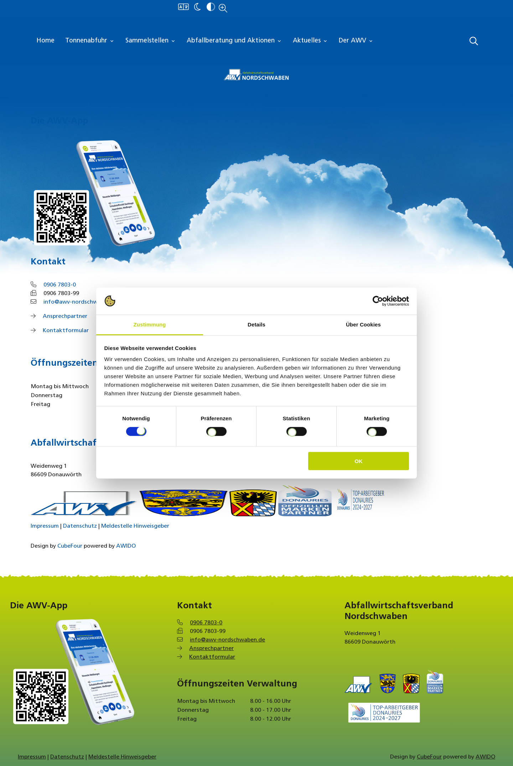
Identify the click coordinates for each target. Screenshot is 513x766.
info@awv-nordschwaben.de (81, 302)
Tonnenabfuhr (90, 41)
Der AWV (356, 41)
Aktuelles (310, 41)
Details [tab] (256, 324)
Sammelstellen (150, 41)
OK (358, 461)
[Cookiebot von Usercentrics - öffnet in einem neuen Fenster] (378, 301)
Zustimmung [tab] (150, 324)
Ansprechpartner (65, 316)
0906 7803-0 (59, 285)
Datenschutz (80, 526)
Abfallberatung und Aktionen (234, 41)
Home (45, 40)
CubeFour (69, 546)
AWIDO (126, 546)
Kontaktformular (66, 331)
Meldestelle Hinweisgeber (135, 526)
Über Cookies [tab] (363, 324)
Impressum (45, 526)
